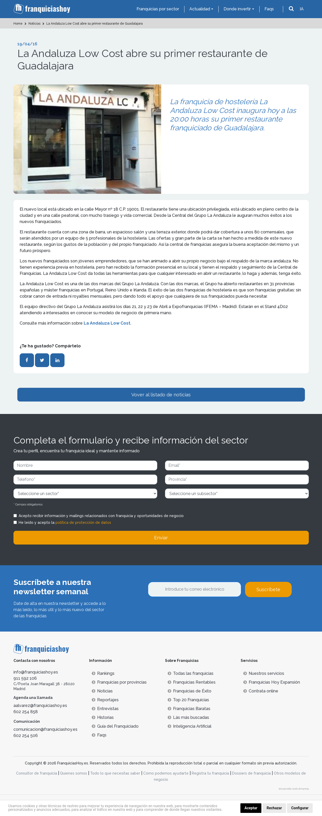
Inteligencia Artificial (189, 726)
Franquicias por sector (158, 8)
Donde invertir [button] (237, 8)
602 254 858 (25, 711)
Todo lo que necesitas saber (115, 773)
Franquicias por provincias (119, 682)
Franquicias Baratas (189, 708)
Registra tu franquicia (210, 773)
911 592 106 (25, 678)
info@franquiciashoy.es (35, 672)
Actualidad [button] (199, 8)
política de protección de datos (83, 522)
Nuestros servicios (263, 673)
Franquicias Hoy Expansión (271, 682)
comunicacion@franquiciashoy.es (45, 729)
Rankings (103, 673)
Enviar (161, 537)
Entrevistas (105, 708)
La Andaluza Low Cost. (108, 323)
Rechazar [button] (274, 808)
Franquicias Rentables (192, 682)
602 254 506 (25, 735)
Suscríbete (268, 589)
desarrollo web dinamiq (294, 788)
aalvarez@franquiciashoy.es (40, 705)
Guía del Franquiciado (115, 726)
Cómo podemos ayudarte (166, 773)
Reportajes (105, 699)
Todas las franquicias (190, 673)
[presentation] (187, 611)
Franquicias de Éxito (189, 691)
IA (302, 8)
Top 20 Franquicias (188, 699)
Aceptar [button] (251, 808)
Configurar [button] (300, 808)
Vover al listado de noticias (161, 394)
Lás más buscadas (188, 717)
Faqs (269, 8)
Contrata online (260, 691)
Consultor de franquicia (36, 773)
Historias (103, 717)
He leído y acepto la (65, 522)
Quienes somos (73, 773)
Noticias (102, 691)
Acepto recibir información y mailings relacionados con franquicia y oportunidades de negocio (101, 516)
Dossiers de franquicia (251, 773)
